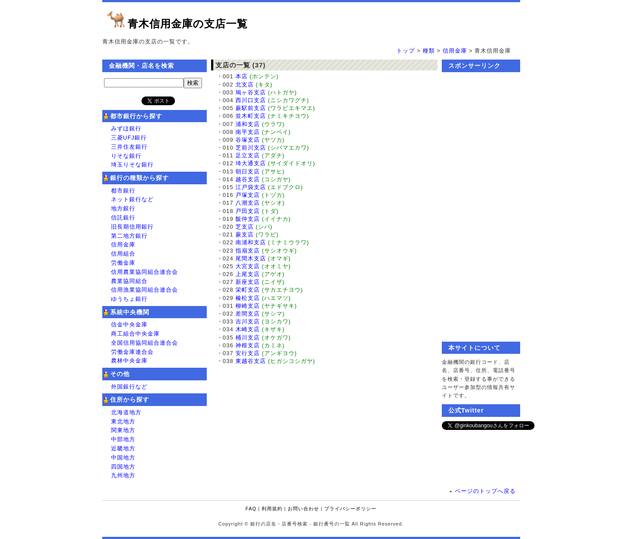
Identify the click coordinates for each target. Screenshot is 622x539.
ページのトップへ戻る (485, 491)
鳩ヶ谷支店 (250, 92)
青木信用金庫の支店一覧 (188, 24)
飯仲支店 (247, 219)
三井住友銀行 (129, 146)
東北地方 (123, 421)
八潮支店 (247, 203)
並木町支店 (250, 116)
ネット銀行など (132, 199)
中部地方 (123, 439)
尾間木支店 (250, 258)
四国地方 (123, 466)
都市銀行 (123, 190)
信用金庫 (455, 50)
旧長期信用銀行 (132, 226)
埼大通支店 (250, 163)
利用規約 (272, 508)
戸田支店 (247, 211)
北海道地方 (126, 412)
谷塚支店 (247, 139)
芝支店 (244, 226)
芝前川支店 (250, 147)
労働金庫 (123, 263)
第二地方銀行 (129, 236)
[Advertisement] (481, 207)
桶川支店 (247, 337)
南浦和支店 (250, 242)
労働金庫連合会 (132, 352)
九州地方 (123, 475)
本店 (241, 76)
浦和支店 (247, 124)
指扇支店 (247, 250)
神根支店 (247, 345)
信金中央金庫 (129, 324)
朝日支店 (247, 171)
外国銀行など (129, 386)
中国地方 (123, 457)
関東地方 (123, 430)
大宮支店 (247, 266)
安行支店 (247, 353)
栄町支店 (247, 289)
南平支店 (247, 132)
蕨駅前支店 (250, 108)
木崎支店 (247, 329)
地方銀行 (123, 208)
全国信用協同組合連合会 (144, 342)
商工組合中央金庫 (135, 333)
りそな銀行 (126, 156)
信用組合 (123, 253)
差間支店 (247, 313)
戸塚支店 (247, 195)
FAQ (250, 508)
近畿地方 (123, 448)
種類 (429, 50)
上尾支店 (247, 274)
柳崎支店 (247, 306)
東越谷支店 (250, 361)
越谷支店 (247, 179)
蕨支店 (244, 234)
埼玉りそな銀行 (132, 164)
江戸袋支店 (250, 187)
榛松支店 (247, 298)
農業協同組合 (129, 281)
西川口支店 (250, 100)
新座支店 (247, 282)
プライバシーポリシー (350, 508)
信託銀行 (123, 217)
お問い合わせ (303, 508)
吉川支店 (247, 321)
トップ (406, 50)
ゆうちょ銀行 (129, 299)
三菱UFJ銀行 (129, 137)
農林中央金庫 (129, 360)
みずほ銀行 (126, 128)
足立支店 (247, 155)
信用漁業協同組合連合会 (144, 289)
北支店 (244, 84)
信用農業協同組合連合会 (144, 272)
